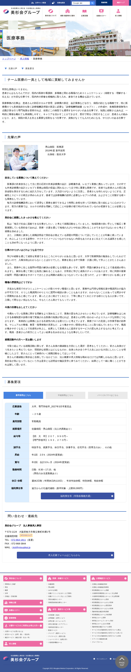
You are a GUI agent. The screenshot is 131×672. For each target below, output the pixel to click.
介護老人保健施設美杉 (99, 584)
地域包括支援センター (56, 627)
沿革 (6, 593)
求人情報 (24, 58)
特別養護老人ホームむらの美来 (102, 608)
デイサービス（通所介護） (57, 636)
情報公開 (12, 603)
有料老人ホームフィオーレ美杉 (102, 621)
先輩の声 (12, 68)
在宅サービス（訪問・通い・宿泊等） (18, 634)
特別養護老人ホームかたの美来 (102, 602)
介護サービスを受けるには (14, 631)
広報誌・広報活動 (11, 596)
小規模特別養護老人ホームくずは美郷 (105, 593)
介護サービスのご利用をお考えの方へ (24, 626)
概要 (6, 590)
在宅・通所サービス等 (61, 609)
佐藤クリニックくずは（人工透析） (60, 596)
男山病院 (51, 587)
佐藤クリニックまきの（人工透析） (60, 593)
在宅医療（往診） (54, 615)
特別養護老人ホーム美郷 (100, 590)
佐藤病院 (51, 584)
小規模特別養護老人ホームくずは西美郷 (105, 596)
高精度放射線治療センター (57, 602)
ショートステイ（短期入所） (58, 639)
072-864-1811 (18, 540)
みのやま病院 (52, 590)
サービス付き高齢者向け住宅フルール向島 (106, 636)
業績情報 (104, 2)
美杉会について (15, 578)
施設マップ (121, 2)
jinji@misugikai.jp (21, 547)
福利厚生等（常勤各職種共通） (76, 496)
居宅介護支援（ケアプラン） (58, 624)
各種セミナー (14, 610)
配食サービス (52, 630)
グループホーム (97, 642)
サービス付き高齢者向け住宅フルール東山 (106, 630)
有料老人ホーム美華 (99, 618)
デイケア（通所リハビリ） (57, 633)
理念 (6, 587)
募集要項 (29, 68)
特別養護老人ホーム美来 (100, 599)
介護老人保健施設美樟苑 (100, 587)
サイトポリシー (102, 659)
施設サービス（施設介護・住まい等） (18, 637)
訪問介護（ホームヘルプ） (57, 621)
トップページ (9, 58)
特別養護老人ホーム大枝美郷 (102, 615)
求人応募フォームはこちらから (64, 555)
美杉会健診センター (55, 599)
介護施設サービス (103, 578)
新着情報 (12, 618)
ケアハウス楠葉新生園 (99, 639)
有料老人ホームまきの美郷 (101, 624)
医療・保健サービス (60, 578)
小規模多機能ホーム (55, 642)
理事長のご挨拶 (10, 584)
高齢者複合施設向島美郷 (100, 611)
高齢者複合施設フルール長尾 (102, 627)
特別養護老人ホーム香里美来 (102, 605)
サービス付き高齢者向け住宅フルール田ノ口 (107, 633)
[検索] (80, 3)
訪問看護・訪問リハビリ (56, 618)
